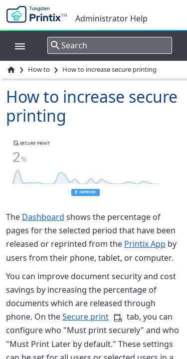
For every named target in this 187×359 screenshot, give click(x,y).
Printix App (145, 243)
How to (39, 69)
